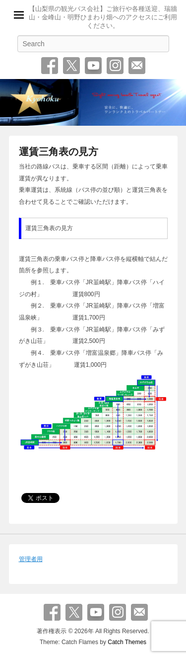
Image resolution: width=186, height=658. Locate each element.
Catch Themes (127, 642)
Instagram (115, 65)
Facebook (49, 65)
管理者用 (31, 559)
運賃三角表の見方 (58, 151)
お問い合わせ (136, 65)
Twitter (71, 65)
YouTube (93, 65)
